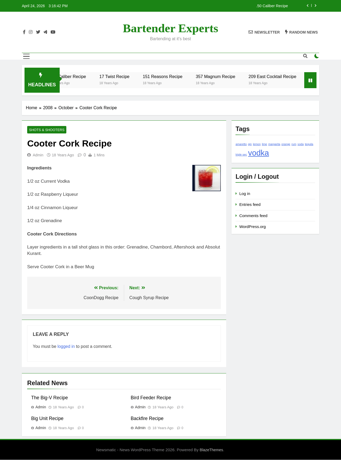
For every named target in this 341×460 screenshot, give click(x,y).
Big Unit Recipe (47, 418)
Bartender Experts (170, 28)
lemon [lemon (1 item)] (257, 144)
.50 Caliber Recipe (272, 6)
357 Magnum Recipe (228, 76)
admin (38, 155)
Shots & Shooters (45, 130)
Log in (244, 193)
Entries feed (250, 204)
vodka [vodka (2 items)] (258, 152)
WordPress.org (252, 226)
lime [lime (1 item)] (264, 144)
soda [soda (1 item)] (301, 144)
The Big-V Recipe (49, 398)
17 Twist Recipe (127, 76)
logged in (66, 346)
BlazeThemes (211, 450)
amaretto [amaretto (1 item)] (241, 144)
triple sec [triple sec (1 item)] (241, 154)
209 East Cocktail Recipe (285, 76)
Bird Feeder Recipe (151, 398)
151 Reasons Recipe (175, 76)
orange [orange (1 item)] (285, 144)
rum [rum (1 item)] (293, 144)
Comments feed (253, 215)
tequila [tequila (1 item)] (309, 144)
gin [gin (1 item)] (250, 144)
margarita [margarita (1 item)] (274, 144)
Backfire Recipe (147, 418)
